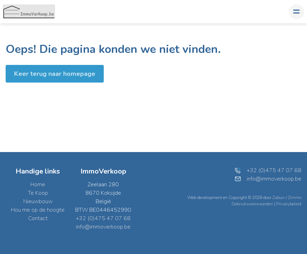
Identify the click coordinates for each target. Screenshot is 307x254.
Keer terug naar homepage (54, 73)
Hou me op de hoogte (38, 210)
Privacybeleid (288, 204)
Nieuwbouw (38, 201)
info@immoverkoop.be (103, 227)
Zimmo (294, 197)
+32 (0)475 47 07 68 (103, 218)
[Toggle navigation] (296, 11)
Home (37, 184)
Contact (38, 218)
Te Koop (38, 193)
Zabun (278, 197)
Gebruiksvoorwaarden (252, 204)
